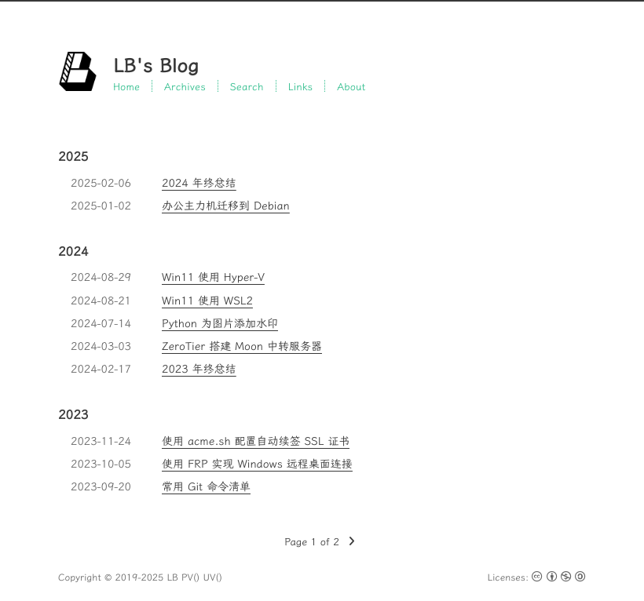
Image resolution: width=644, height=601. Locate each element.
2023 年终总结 (199, 369)
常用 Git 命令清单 (206, 486)
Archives (185, 85)
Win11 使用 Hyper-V (213, 277)
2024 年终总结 (199, 183)
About (351, 85)
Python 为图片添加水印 (220, 323)
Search (247, 85)
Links (300, 85)
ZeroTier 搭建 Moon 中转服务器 (242, 346)
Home (126, 85)
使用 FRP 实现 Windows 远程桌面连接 (257, 464)
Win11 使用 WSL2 (207, 300)
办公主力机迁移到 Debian (226, 205)
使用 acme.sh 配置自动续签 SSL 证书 (255, 441)
